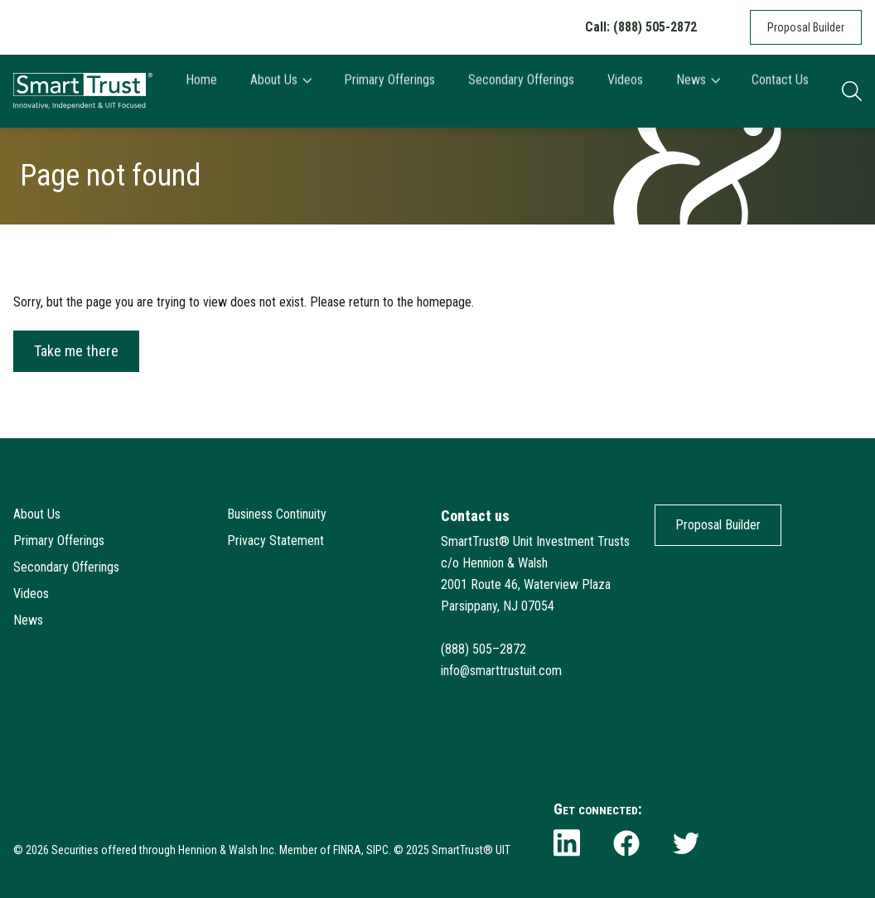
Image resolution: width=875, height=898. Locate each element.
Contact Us (780, 91)
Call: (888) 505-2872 (641, 27)
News (697, 91)
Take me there (76, 351)
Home (201, 91)
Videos (625, 91)
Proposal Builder (805, 27)
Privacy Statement (275, 540)
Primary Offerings (389, 91)
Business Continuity (276, 514)
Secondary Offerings (521, 91)
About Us (280, 91)
